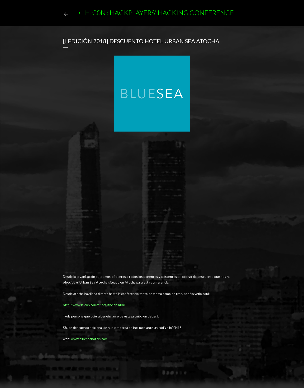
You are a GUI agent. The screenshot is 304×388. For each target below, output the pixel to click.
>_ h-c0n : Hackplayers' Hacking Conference (155, 13)
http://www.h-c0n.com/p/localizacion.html (94, 305)
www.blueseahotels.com (89, 339)
